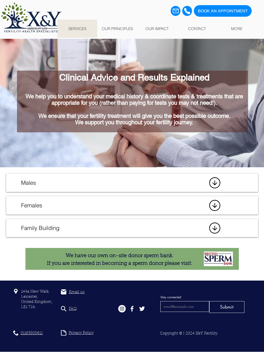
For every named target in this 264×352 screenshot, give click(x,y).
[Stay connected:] (183, 306)
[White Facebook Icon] (132, 308)
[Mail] (175, 11)
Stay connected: (171, 297)
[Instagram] (122, 308)
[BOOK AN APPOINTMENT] (223, 11)
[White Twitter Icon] (142, 308)
